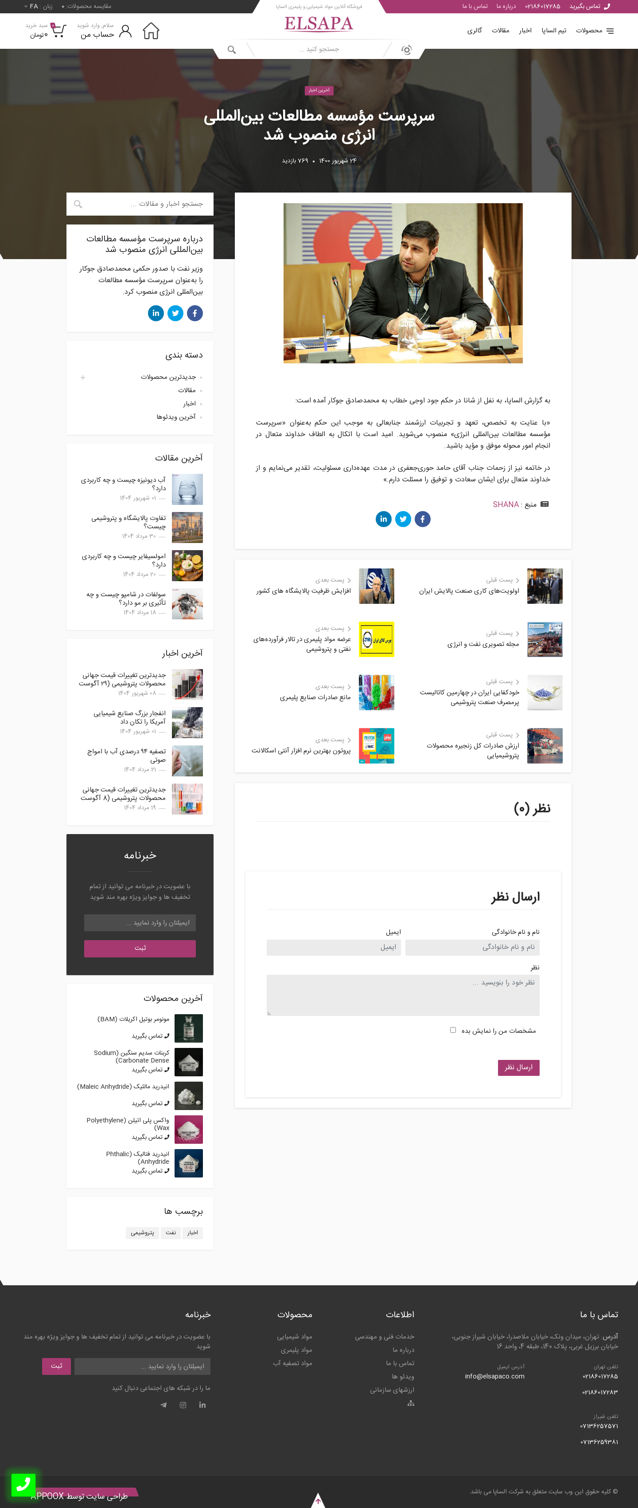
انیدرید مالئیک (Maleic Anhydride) (123, 1087)
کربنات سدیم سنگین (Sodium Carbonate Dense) (131, 1057)
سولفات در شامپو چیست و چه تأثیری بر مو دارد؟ (126, 599)
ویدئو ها (403, 1376)
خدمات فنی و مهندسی (384, 1337)
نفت (171, 1233)
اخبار (525, 30)
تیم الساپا (553, 30)
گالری (474, 30)
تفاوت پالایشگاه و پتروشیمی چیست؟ (128, 522)
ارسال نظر (519, 1068)
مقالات (501, 30)
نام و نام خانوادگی (516, 933)
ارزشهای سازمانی (392, 1390)
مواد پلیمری (296, 1350)
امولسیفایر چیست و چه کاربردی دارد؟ (124, 561)
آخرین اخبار (319, 90)
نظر (535, 968)
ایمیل (393, 933)
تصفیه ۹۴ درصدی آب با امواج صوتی (126, 756)
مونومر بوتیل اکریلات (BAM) (133, 1019)
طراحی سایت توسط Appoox (79, 1497)
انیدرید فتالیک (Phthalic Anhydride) (137, 1158)
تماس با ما (475, 7)
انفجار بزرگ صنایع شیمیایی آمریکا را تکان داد (129, 718)
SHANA (506, 505)
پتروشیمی (142, 1233)
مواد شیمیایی (294, 1337)
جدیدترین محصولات (168, 377)
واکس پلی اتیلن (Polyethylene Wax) (127, 1124)
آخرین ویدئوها (176, 417)
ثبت (140, 948)
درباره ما (506, 7)
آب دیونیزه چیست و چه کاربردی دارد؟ (123, 484)
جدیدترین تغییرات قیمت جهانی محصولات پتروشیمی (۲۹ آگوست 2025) (122, 684)
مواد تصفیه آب (292, 1363)
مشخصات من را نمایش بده (499, 1031)
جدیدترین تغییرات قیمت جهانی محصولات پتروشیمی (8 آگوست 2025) (123, 798)
